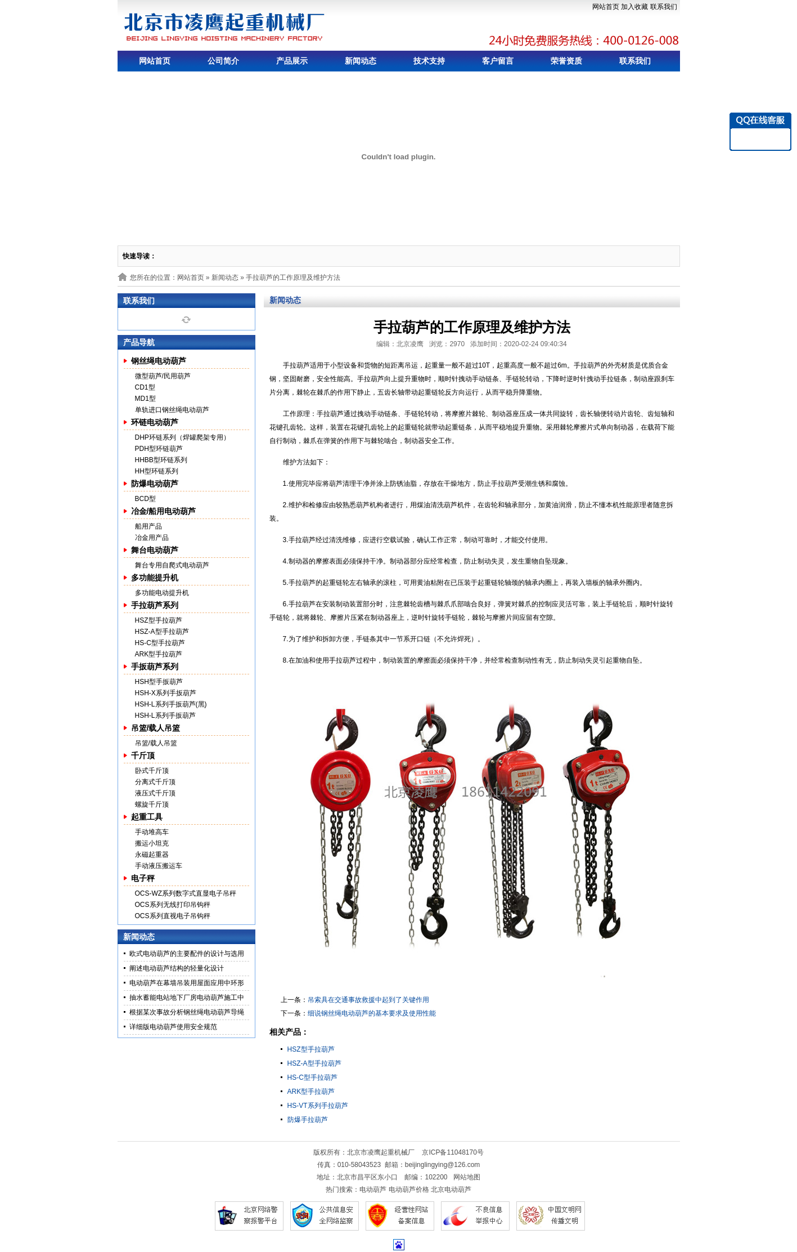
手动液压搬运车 (158, 866)
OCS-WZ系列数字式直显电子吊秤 (186, 893)
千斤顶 (143, 755)
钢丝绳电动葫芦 (158, 360)
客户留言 (498, 60)
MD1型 (145, 399)
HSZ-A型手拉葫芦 (162, 632)
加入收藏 (634, 7)
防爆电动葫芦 (154, 483)
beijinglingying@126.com (442, 1165)
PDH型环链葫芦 (159, 449)
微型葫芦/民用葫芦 (163, 376)
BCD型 (145, 499)
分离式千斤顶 (155, 782)
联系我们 (663, 7)
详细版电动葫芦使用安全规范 (173, 1027)
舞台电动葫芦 (154, 550)
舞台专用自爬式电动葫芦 (172, 565)
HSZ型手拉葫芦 (158, 620)
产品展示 (292, 60)
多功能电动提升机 (162, 593)
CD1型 (145, 387)
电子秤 (143, 878)
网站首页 (605, 7)
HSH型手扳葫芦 (159, 682)
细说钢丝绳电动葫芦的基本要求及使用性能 (372, 1013)
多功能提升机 (154, 577)
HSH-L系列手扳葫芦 (165, 715)
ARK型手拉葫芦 (159, 654)
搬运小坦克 (152, 843)
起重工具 (147, 816)
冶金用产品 (152, 538)
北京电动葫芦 (451, 1189)
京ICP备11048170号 (452, 1152)
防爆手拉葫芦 (307, 1120)
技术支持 (429, 60)
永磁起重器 (152, 854)
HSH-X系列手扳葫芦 (165, 693)
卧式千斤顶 (152, 771)
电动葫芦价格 (409, 1189)
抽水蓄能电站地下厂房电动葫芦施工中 (186, 997)
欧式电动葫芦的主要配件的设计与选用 (186, 954)
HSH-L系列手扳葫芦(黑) (171, 704)
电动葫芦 (372, 1189)
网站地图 (466, 1177)
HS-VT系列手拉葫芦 (317, 1106)
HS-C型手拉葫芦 (160, 643)
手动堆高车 (152, 832)
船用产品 (148, 526)
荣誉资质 (566, 60)
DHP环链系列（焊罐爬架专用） (182, 437)
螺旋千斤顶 (152, 804)
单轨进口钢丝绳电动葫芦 (172, 410)
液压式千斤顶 (155, 793)
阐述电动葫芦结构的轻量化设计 (176, 968)
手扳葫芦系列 (154, 666)
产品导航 (139, 342)
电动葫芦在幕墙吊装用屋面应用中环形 (186, 983)
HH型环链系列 (156, 471)
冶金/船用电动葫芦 (163, 511)
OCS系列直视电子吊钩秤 (172, 916)
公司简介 (223, 60)
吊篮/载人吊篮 (156, 727)
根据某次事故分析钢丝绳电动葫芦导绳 (186, 1012)
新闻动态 (360, 60)
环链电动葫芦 (154, 422)
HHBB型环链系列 (161, 460)
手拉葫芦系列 (154, 605)
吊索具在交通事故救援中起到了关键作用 (368, 1000)
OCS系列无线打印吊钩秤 (172, 905)
